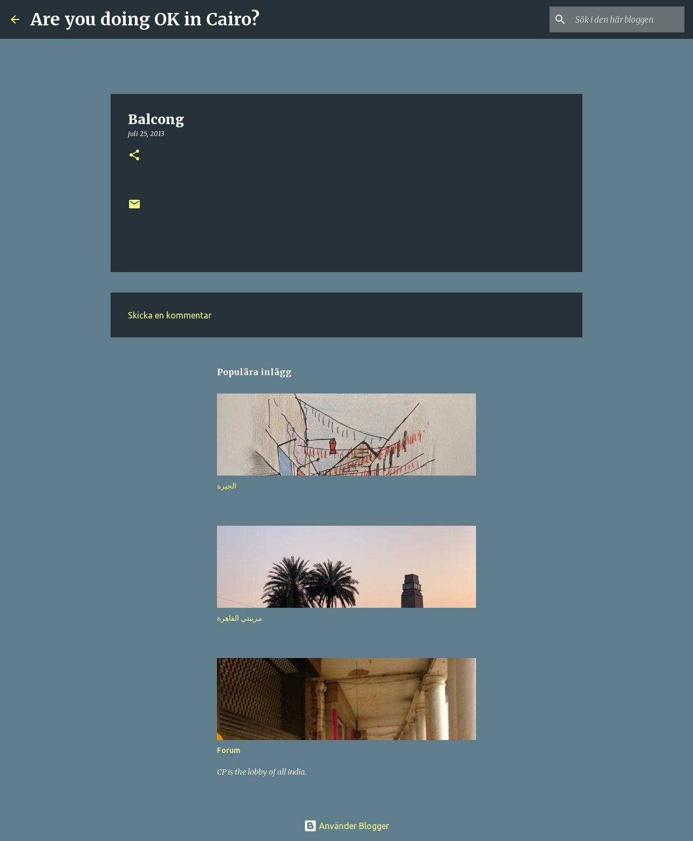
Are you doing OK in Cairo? (145, 19)
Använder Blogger (346, 826)
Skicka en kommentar (170, 315)
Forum (228, 750)
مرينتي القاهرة (239, 618)
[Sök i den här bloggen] (627, 19)
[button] (134, 155)
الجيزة (226, 485)
